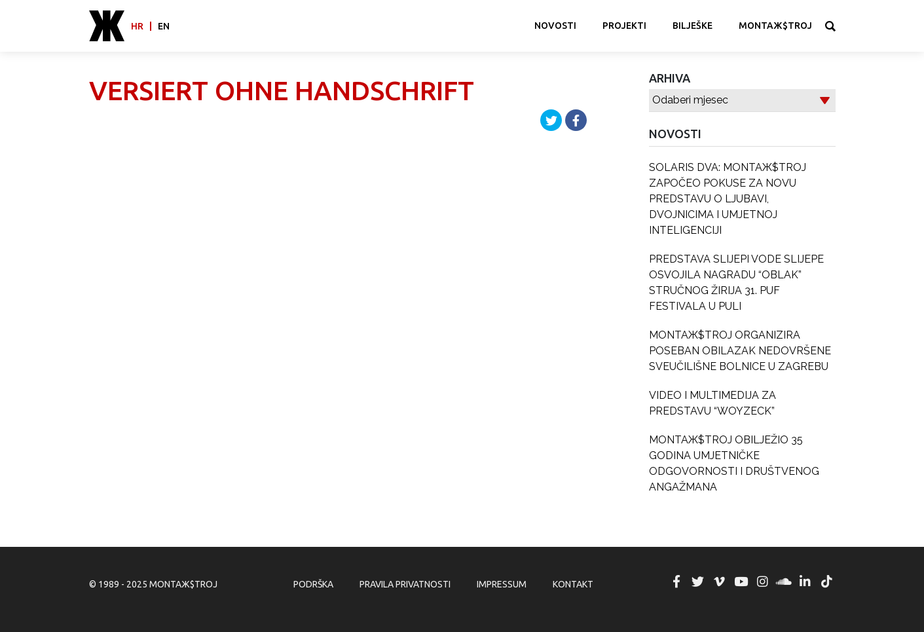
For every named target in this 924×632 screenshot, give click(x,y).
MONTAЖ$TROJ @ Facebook (676, 581)
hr (137, 26)
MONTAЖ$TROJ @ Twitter (698, 581)
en (164, 26)
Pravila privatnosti (405, 584)
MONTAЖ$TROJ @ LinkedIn (805, 581)
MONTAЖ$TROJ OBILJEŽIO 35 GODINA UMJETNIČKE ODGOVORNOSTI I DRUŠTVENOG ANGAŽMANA (734, 463)
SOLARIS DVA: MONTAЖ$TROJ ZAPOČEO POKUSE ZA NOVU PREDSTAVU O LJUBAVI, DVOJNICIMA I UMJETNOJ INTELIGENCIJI (727, 198)
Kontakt (573, 584)
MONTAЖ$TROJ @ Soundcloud (784, 581)
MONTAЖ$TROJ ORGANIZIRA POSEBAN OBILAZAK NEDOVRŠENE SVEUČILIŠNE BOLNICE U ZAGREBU (740, 351)
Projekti (624, 25)
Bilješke (692, 25)
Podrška (313, 584)
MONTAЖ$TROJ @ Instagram (762, 581)
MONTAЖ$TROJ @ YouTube (740, 581)
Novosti (555, 25)
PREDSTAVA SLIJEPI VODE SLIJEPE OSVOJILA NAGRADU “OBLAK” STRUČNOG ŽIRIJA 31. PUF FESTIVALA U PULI (736, 282)
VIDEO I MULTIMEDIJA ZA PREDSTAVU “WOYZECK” (712, 403)
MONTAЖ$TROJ (775, 25)
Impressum (502, 584)
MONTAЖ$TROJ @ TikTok (827, 581)
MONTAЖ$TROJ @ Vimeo (720, 581)
